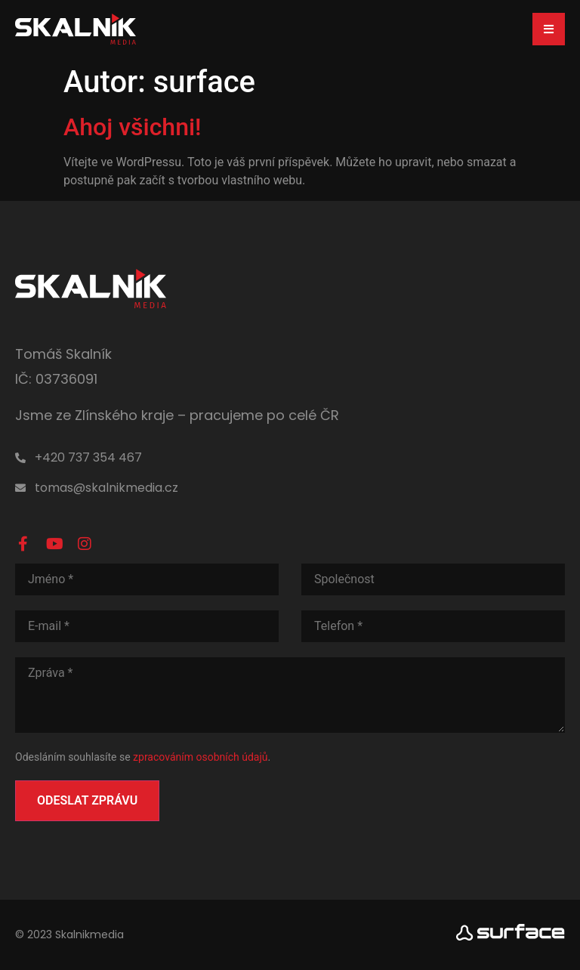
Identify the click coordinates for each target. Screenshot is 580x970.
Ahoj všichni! (132, 127)
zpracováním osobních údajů (200, 756)
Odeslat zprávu (87, 799)
